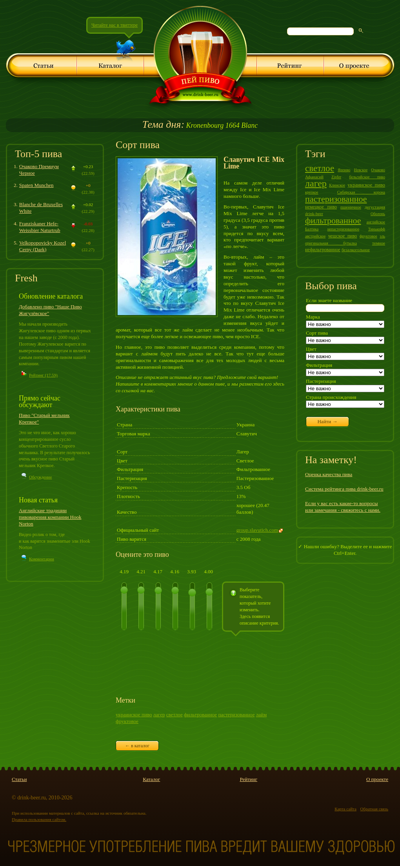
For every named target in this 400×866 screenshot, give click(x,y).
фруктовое (127, 721)
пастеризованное (236, 714)
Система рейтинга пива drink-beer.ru (344, 489)
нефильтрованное (322, 249)
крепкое (311, 192)
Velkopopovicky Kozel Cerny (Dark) (42, 246)
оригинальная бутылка (331, 243)
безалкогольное (356, 249)
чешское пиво (342, 236)
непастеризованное (343, 229)
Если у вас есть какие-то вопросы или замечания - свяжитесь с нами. (342, 506)
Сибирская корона (361, 192)
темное (378, 243)
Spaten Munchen (36, 185)
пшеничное (350, 207)
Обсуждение (40, 477)
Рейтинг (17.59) (43, 375)
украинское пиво (134, 714)
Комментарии (41, 558)
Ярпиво (344, 170)
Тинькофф (376, 229)
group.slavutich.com (257, 530)
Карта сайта (345, 808)
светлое (174, 714)
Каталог (151, 779)
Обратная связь (374, 808)
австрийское (315, 236)
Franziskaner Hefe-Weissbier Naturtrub (39, 227)
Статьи (19, 779)
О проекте (377, 779)
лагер (159, 714)
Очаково (378, 170)
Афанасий (314, 176)
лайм (261, 714)
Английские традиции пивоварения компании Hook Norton (50, 517)
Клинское (337, 185)
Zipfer (336, 177)
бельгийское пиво (367, 177)
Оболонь (378, 214)
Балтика (311, 229)
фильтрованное (200, 714)
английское (376, 222)
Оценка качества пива (328, 474)
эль (382, 236)
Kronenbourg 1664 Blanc (200, 125)
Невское (360, 170)
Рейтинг (248, 779)
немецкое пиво (321, 207)
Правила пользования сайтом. (39, 819)
